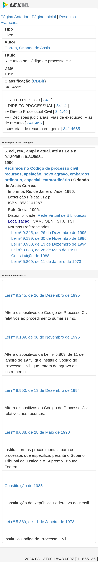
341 (46, 100)
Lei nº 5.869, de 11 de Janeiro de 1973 (46, 261)
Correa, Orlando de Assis (27, 48)
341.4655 (71, 128)
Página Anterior (14, 17)
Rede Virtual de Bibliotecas (62, 215)
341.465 (34, 123)
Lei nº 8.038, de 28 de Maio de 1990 (44, 250)
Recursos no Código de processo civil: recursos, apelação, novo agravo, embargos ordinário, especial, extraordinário (46, 174)
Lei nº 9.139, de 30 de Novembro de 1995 (48, 238)
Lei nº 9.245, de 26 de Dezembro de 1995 (48, 232)
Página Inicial (44, 17)
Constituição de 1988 (30, 255)
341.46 (61, 111)
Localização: (19, 221)
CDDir (38, 81)
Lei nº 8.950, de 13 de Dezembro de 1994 (48, 244)
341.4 (61, 105)
